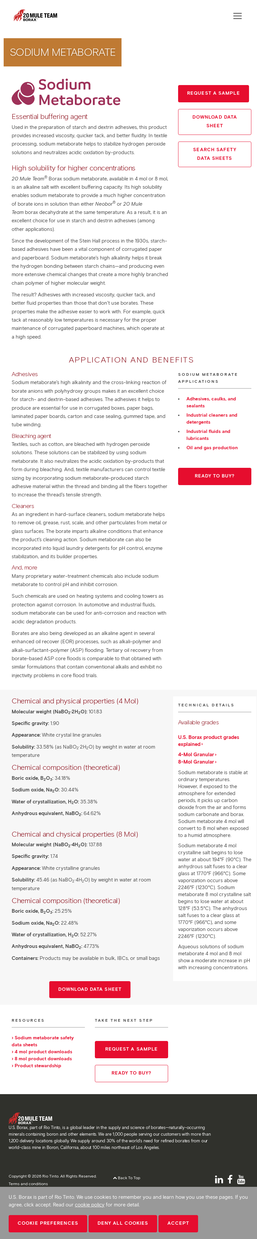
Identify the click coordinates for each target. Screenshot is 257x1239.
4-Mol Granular (196, 755)
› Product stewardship (36, 1066)
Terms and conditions (28, 1183)
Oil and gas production (212, 448)
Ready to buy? (215, 476)
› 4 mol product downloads (42, 1052)
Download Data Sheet (214, 121)
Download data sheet (90, 989)
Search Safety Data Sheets (214, 154)
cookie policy (90, 1205)
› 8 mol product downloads (42, 1059)
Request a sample (213, 93)
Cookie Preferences (48, 1223)
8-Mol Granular (196, 762)
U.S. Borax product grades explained (208, 740)
